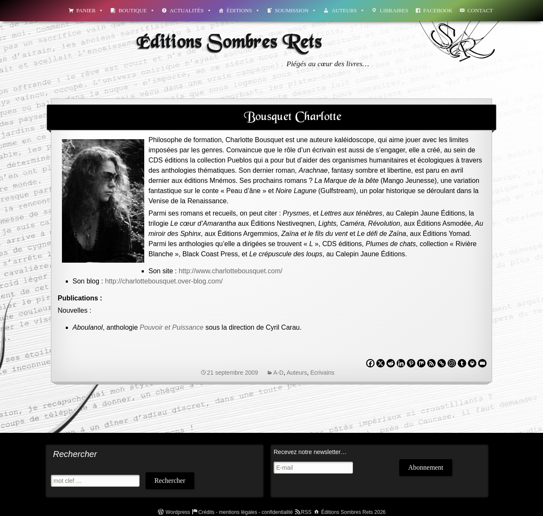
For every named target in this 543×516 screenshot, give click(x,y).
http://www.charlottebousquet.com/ (231, 271)
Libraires (394, 10)
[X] (380, 363)
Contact (480, 10)
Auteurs (348, 10)
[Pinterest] (411, 363)
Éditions (243, 10)
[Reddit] (390, 363)
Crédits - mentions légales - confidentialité (245, 512)
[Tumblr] (462, 363)
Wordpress (177, 512)
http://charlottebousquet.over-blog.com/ (164, 281)
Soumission (295, 10)
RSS (306, 512)
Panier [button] (90, 10)
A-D (278, 372)
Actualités (191, 10)
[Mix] (421, 363)
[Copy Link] (441, 363)
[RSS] (431, 363)
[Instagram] (452, 363)
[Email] (482, 363)
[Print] (472, 363)
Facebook (438, 10)
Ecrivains (323, 372)
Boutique (136, 10)
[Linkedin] (401, 363)
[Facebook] (370, 363)
